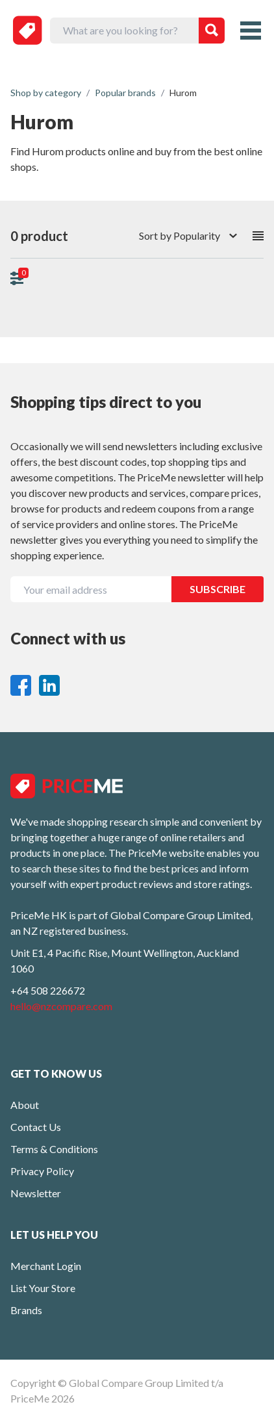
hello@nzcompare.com (61, 1006)
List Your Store (42, 1288)
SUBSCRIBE (217, 589)
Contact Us (35, 1127)
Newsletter (35, 1193)
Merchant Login (45, 1266)
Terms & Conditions (54, 1149)
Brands (26, 1310)
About (24, 1104)
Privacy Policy (42, 1171)
